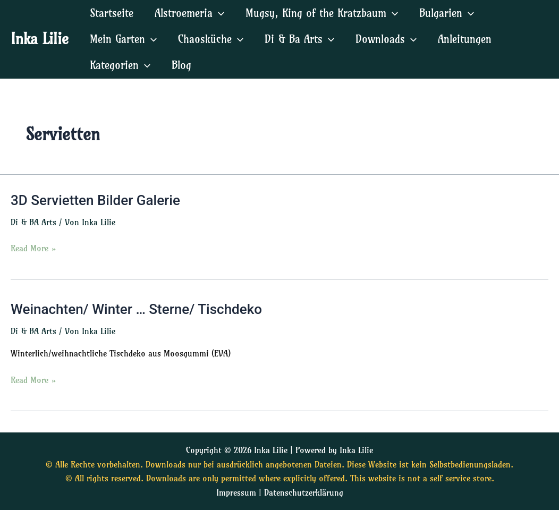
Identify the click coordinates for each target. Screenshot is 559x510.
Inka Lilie (40, 38)
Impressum (236, 492)
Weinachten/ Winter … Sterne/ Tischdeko (136, 309)
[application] (218, 13)
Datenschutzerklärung (303, 492)
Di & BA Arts (33, 222)
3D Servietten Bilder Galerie (95, 200)
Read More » (33, 247)
